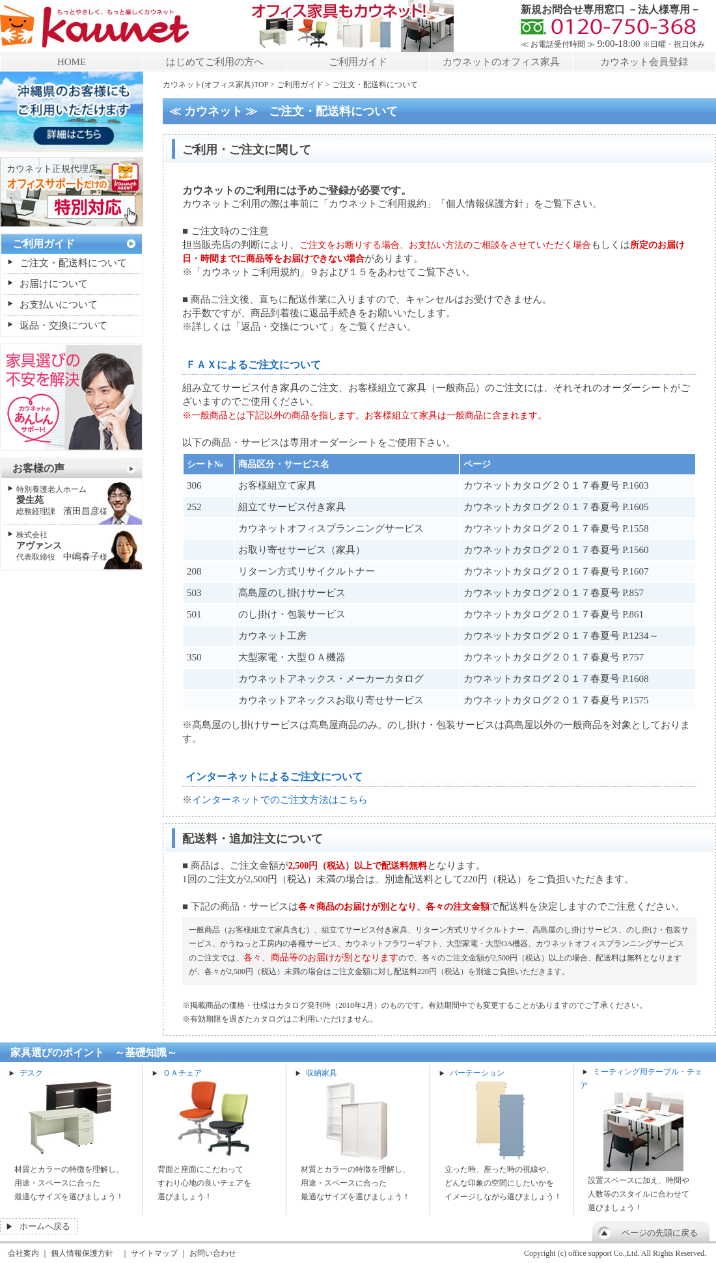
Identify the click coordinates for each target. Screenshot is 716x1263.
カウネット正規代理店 (52, 169)
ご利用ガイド (358, 62)
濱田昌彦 (61, 500)
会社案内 (23, 1253)
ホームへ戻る (45, 1226)
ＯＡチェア (182, 1073)
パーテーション (477, 1073)
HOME (71, 62)
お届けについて (54, 283)
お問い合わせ (212, 1253)
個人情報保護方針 (82, 1253)
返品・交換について (63, 325)
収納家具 (321, 1073)
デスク (31, 1073)
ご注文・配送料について (73, 263)
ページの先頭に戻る (660, 1233)
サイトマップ (154, 1253)
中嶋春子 (61, 546)
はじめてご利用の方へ (215, 62)
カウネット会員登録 (644, 62)
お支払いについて (59, 304)
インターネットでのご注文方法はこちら (280, 799)
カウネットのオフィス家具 (501, 62)
